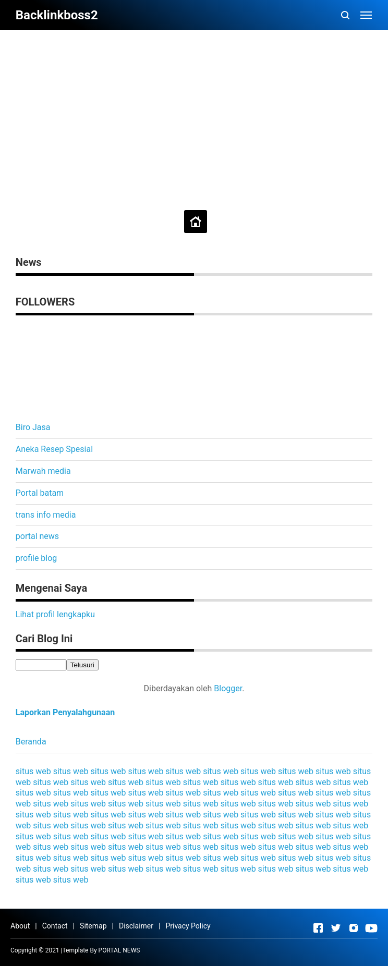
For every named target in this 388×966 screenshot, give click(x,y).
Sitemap (93, 926)
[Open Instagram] (353, 928)
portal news (37, 536)
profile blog (36, 558)
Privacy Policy (187, 926)
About (20, 926)
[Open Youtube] (371, 928)
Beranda (31, 742)
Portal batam (40, 493)
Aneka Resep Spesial (54, 449)
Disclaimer (136, 926)
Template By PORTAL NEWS (101, 950)
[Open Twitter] (336, 928)
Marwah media (43, 471)
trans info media (46, 515)
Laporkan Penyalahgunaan (65, 712)
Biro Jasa (33, 427)
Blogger (228, 688)
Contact (55, 926)
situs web (33, 771)
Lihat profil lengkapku (55, 614)
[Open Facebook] (318, 928)
